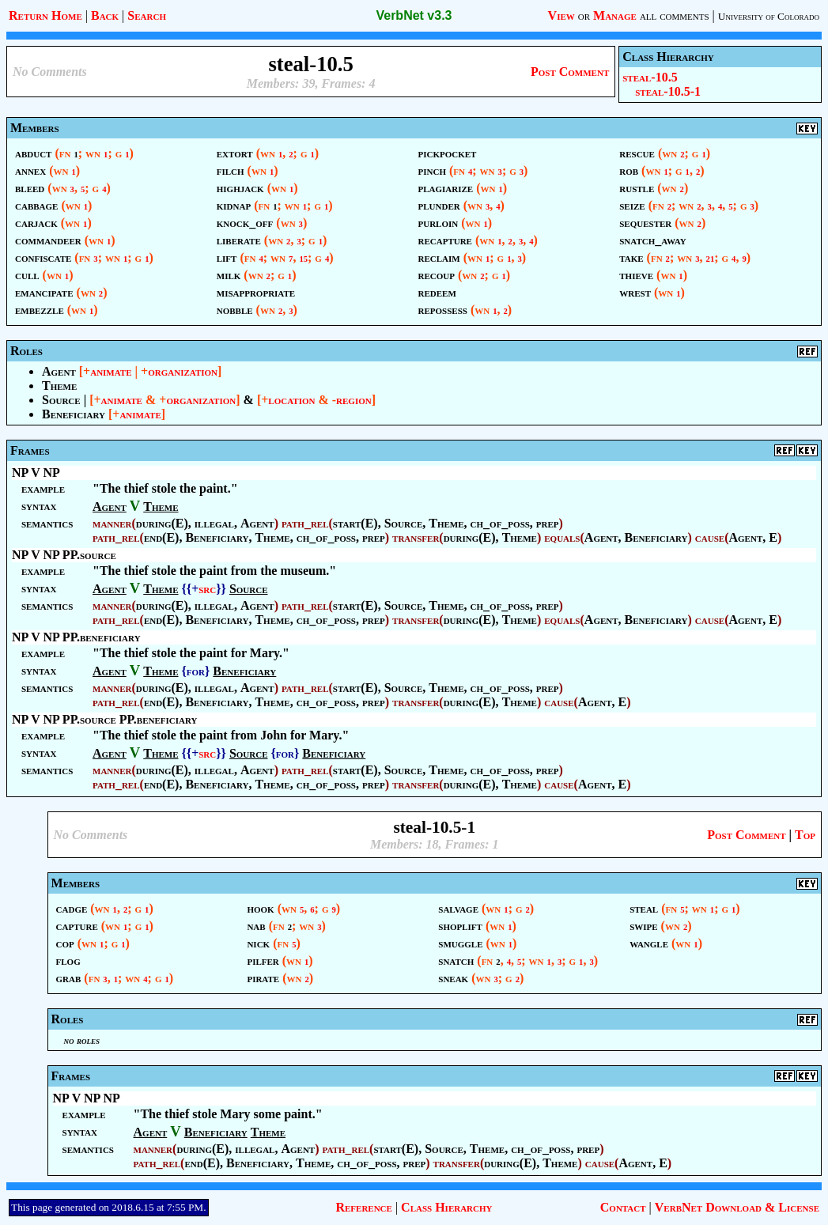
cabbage (36, 205)
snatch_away (652, 240)
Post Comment (570, 71)
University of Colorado (768, 16)
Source (61, 399)
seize (632, 205)
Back (105, 15)
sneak (453, 978)
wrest (635, 292)
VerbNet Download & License (737, 1207)
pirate (263, 978)
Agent (59, 371)
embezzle (39, 309)
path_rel (305, 523)
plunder (439, 205)
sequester (645, 222)
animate (110, 371)
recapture (445, 240)
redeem (437, 292)
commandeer (48, 240)
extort (235, 153)
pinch (432, 170)
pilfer (262, 960)
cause (709, 537)
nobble (235, 309)
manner (112, 523)
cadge (72, 908)
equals (562, 537)
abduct (33, 153)
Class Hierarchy (446, 1207)
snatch (456, 960)
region (354, 399)
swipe (643, 925)
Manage (615, 15)
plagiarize (446, 188)
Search (146, 15)
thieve (636, 275)
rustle (636, 188)
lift (227, 257)
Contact (623, 1207)
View (561, 15)
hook (260, 908)
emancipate (44, 292)
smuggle (460, 943)
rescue (637, 153)
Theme (59, 385)
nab (256, 925)
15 (303, 259)
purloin (438, 222)
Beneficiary (73, 414)
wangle (649, 943)
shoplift (460, 925)
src (207, 588)
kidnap (234, 205)
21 (710, 259)
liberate (239, 240)
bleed (29, 188)
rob (628, 170)
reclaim (439, 257)
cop (65, 943)
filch (230, 170)
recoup (436, 275)
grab (68, 978)
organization (182, 371)
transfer (415, 537)
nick (258, 943)
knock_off (245, 222)
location (291, 399)
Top (805, 834)
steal (644, 908)
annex (30, 170)
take (631, 257)
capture (77, 925)
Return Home (45, 15)
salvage (458, 908)
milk (229, 275)
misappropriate (256, 292)
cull (27, 275)
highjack (240, 188)
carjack (36, 222)
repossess (442, 309)
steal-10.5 (649, 77)
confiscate (43, 257)
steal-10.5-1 (668, 91)
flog (68, 960)
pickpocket (447, 153)
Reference (363, 1207)
